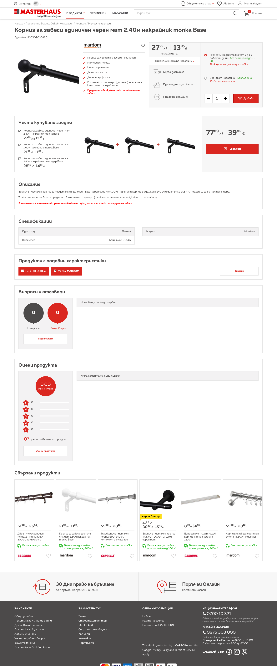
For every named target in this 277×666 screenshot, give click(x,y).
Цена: (33, 271)
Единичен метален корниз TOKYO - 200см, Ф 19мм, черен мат (159, 537)
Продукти (74, 13)
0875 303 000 (221, 632)
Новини (147, 616)
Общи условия (23, 616)
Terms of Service (185, 650)
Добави (235, 148)
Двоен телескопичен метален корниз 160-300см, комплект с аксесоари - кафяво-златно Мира (31, 540)
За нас (82, 616)
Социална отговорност (94, 629)
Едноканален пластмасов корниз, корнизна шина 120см (200, 537)
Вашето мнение (25, 643)
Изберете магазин (222, 81)
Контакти (85, 638)
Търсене (239, 271)
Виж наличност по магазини (173, 61)
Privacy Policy (160, 650)
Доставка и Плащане (28, 625)
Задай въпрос (45, 339)
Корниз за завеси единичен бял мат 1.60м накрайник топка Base (75, 537)
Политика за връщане (29, 629)
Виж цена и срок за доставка (229, 64)
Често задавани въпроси (30, 638)
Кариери (84, 634)
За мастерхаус (89, 608)
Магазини (120, 13)
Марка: (66, 271)
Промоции (98, 13)
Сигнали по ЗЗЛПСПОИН (158, 625)
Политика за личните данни (33, 620)
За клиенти (23, 608)
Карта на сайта (153, 620)
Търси (235, 13)
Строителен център (92, 620)
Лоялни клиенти (25, 634)
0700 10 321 (219, 614)
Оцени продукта (45, 451)
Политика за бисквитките (32, 647)
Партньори (86, 643)
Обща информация (157, 608)
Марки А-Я (85, 625)
